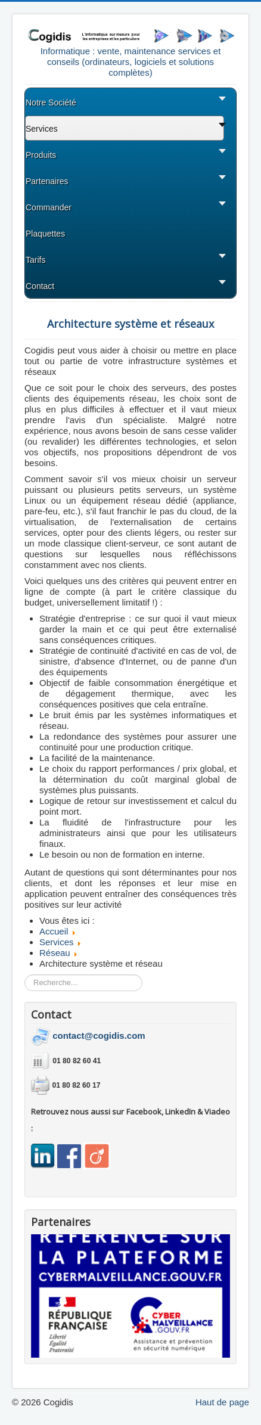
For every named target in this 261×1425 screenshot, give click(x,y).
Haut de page (222, 1402)
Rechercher (24, 974)
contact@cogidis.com (98, 1035)
